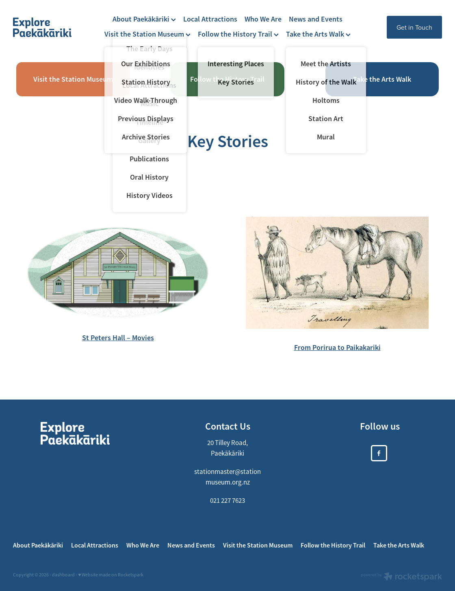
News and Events (315, 19)
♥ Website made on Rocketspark (110, 574)
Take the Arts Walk (318, 34)
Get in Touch (414, 27)
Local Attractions (210, 19)
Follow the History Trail (238, 34)
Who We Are (263, 19)
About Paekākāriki (144, 19)
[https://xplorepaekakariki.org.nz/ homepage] (56, 27)
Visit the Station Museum (147, 34)
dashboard (63, 574)
